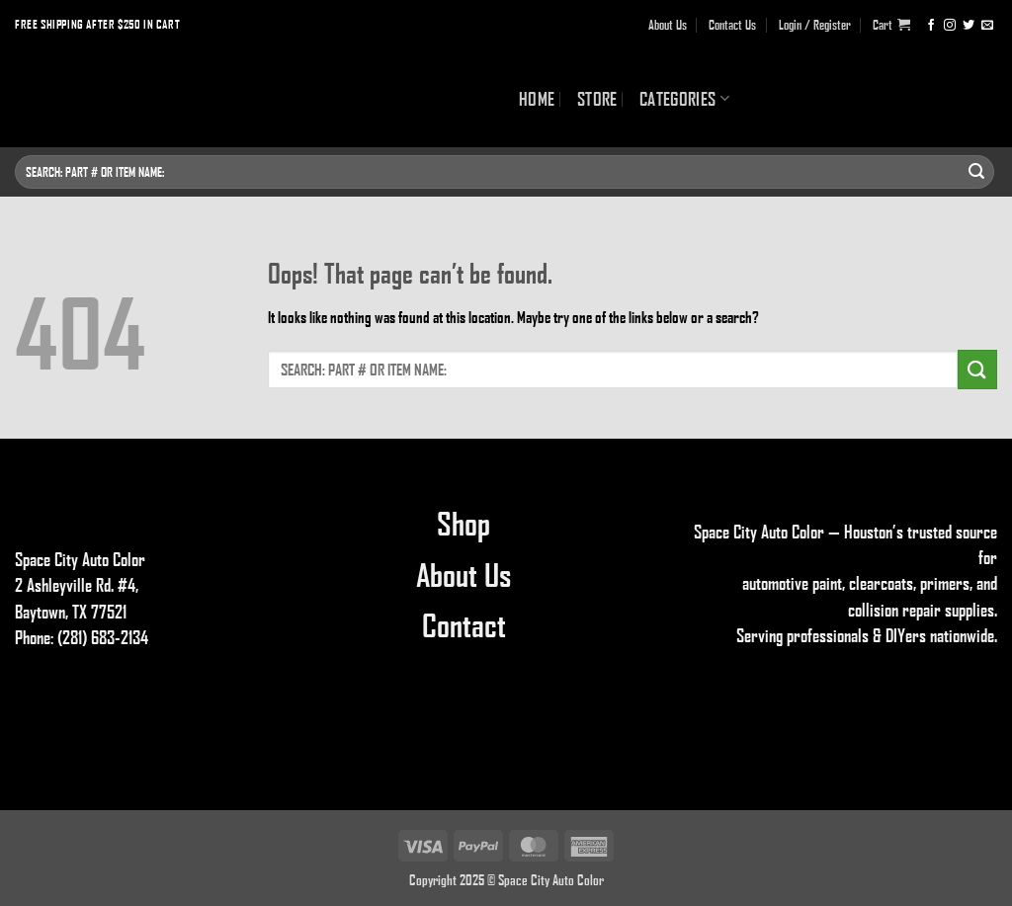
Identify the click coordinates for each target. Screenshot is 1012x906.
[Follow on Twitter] (968, 25)
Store (597, 99)
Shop (463, 522)
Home (536, 99)
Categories (684, 99)
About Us (667, 25)
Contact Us (732, 25)
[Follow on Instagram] (950, 25)
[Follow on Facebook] (931, 25)
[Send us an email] (987, 25)
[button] (891, 25)
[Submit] (976, 172)
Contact (464, 624)
